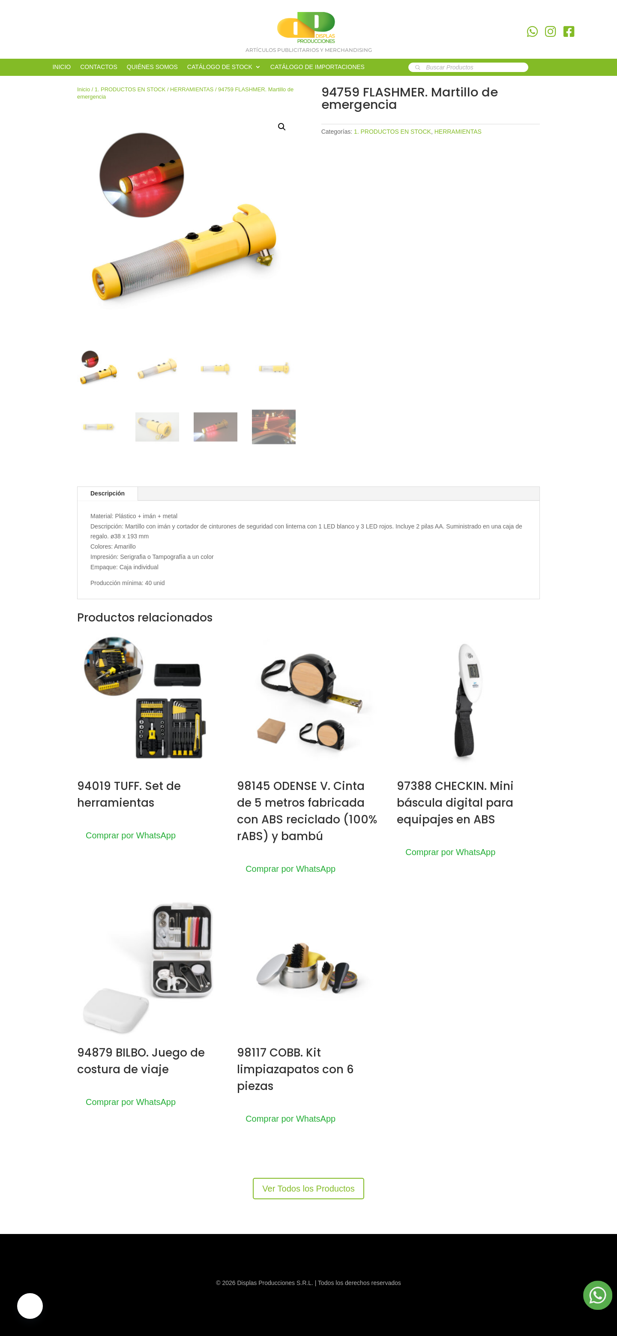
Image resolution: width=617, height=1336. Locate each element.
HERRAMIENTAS (191, 89)
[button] (282, 127)
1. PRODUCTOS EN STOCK (130, 89)
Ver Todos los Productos (308, 1188)
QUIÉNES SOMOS (152, 67)
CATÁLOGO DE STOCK (219, 67)
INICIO (61, 67)
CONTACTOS (98, 67)
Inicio (83, 89)
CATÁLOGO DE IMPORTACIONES (317, 67)
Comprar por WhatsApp (131, 835)
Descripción (107, 493)
